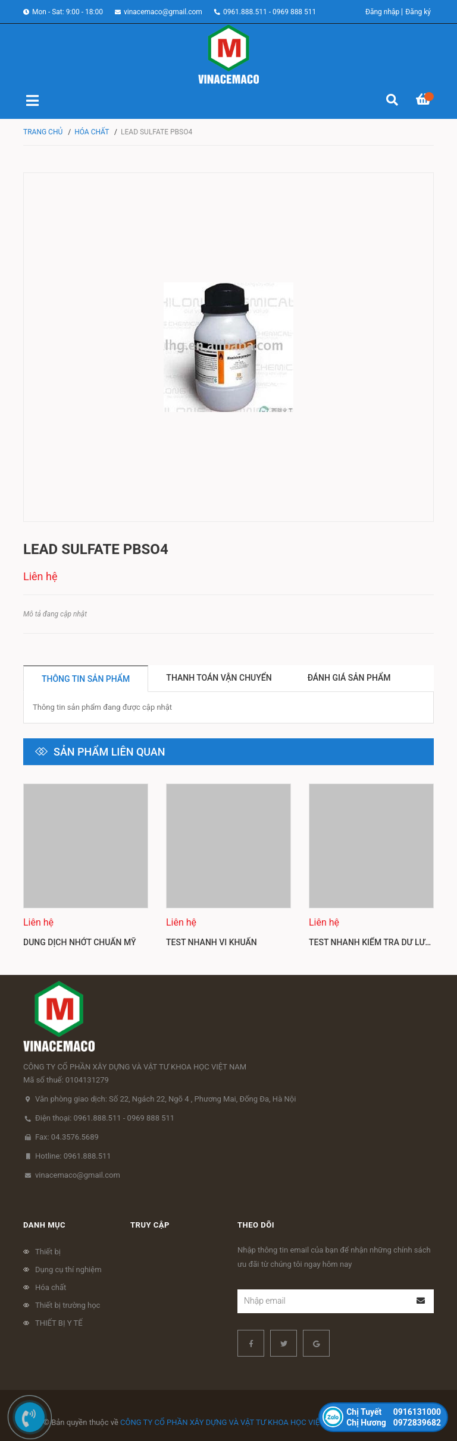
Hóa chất (50, 1287)
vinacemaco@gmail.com (163, 12)
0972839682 (393, 1422)
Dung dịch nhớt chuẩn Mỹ (79, 942)
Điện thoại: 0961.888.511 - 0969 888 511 (104, 1117)
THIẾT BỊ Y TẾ (59, 1323)
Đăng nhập (382, 12)
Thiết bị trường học (67, 1305)
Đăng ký (418, 12)
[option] (85, 870)
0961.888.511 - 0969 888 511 (269, 12)
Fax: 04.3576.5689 (67, 1136)
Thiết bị (48, 1251)
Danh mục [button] (44, 1224)
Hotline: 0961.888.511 (73, 1155)
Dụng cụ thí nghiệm (68, 1269)
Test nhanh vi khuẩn (211, 942)
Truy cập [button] (150, 1224)
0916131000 (393, 1412)
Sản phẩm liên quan (109, 751)
